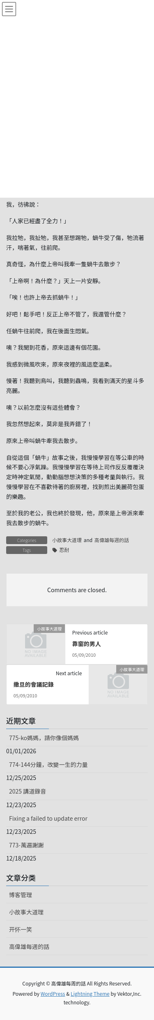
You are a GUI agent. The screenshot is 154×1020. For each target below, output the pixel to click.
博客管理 (20, 895)
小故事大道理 (67, 539)
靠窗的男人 (86, 643)
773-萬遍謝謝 (26, 845)
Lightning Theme (90, 993)
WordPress (53, 993)
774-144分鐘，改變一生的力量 (48, 764)
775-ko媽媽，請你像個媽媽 (44, 738)
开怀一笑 (20, 929)
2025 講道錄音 (27, 791)
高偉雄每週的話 (111, 539)
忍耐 (64, 549)
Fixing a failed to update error (48, 818)
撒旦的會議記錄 (34, 684)
